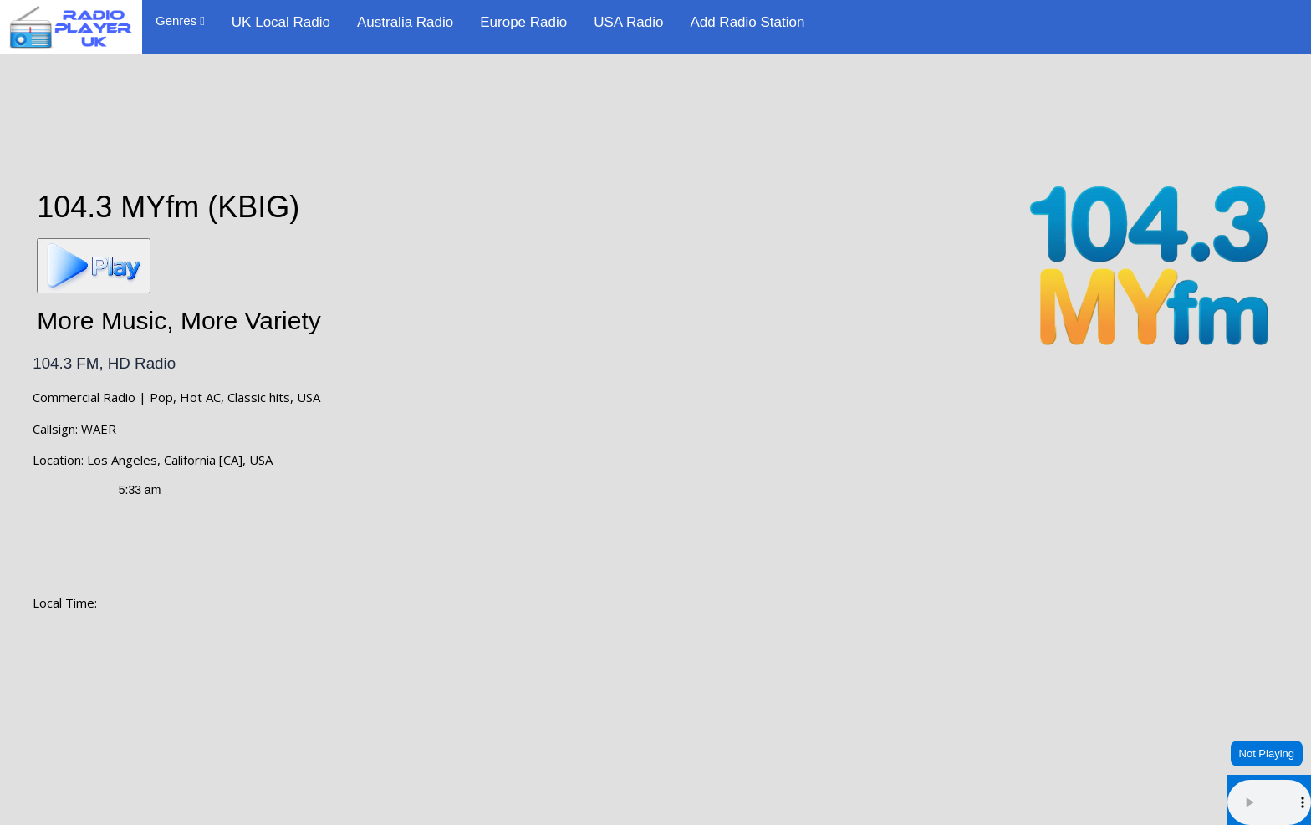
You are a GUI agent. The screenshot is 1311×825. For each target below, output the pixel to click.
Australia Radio (405, 22)
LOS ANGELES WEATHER (655, 706)
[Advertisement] (655, 110)
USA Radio (628, 22)
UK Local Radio (281, 22)
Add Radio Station (747, 22)
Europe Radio (523, 22)
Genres (180, 20)
